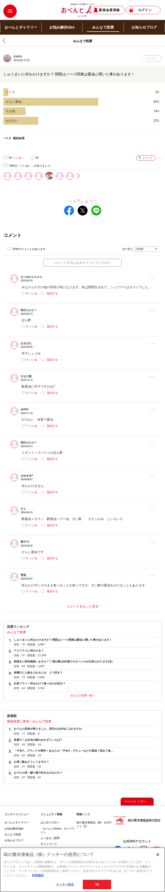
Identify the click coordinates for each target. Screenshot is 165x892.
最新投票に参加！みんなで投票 (29, 721)
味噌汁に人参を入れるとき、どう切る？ (38, 672)
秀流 (23, 575)
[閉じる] (158, 857)
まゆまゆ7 (27, 475)
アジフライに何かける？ (29, 650)
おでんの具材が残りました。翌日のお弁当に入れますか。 (49, 728)
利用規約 (38, 877)
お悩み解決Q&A (14, 828)
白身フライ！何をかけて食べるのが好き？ (39, 683)
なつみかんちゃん (31, 276)
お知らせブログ (14, 840)
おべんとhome (82, 10)
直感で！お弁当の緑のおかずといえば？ (38, 739)
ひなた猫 (26, 376)
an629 (24, 409)
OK (97, 886)
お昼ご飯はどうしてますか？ (31, 761)
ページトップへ (135, 801)
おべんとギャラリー (17, 822)
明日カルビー (29, 310)
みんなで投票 (16, 632)
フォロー (151, 58)
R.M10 (18, 56)
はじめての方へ (50, 822)
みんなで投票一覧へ (82, 695)
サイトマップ (49, 844)
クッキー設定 (65, 886)
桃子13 (25, 541)
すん (23, 508)
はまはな (26, 343)
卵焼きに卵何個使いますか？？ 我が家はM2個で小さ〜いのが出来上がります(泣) (63, 661)
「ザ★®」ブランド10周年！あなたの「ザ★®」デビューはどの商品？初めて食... (63, 750)
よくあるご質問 (50, 838)
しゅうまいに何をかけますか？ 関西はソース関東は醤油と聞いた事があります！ (63, 639)
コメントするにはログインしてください (82, 262)
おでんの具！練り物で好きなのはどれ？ (38, 772)
